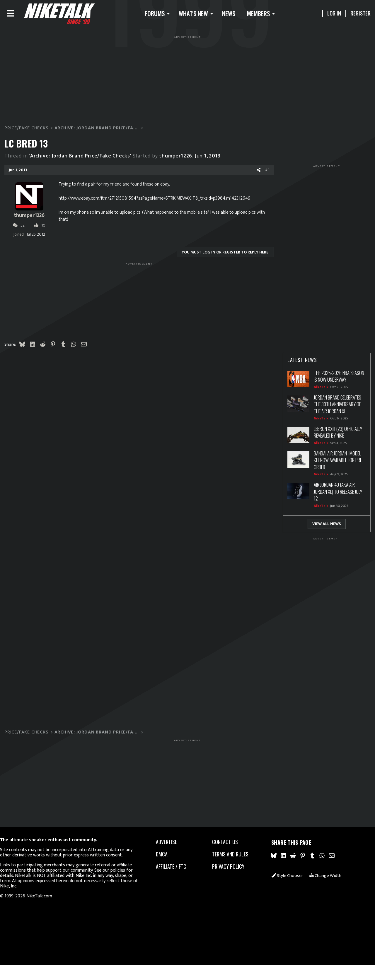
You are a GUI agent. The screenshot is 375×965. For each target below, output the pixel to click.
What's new (196, 14)
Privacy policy (227, 867)
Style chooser (281, 878)
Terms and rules (229, 854)
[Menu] (20, 14)
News (232, 14)
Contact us (223, 842)
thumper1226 (185, 158)
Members (261, 14)
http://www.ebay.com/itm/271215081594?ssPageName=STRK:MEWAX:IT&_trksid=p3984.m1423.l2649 (164, 200)
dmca (164, 854)
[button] (159, 14)
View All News (317, 526)
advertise (169, 842)
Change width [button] (320, 878)
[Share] (249, 172)
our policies (127, 870)
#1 (257, 172)
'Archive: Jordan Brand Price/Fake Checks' (90, 158)
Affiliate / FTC (173, 867)
